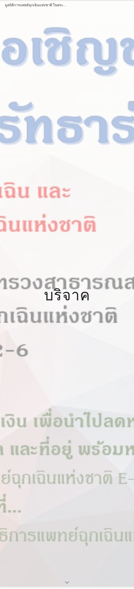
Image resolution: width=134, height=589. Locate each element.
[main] (67, 294)
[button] (67, 583)
